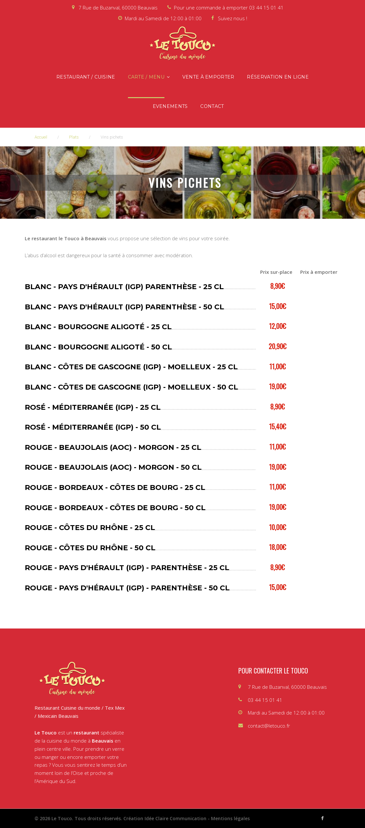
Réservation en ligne (278, 77)
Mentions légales (230, 818)
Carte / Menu (146, 77)
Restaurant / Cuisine (85, 77)
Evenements (170, 106)
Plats (74, 137)
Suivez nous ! (232, 18)
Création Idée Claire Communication (164, 818)
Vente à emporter (208, 77)
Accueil (41, 137)
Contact (212, 106)
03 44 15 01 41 (266, 7)
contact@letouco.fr (269, 725)
